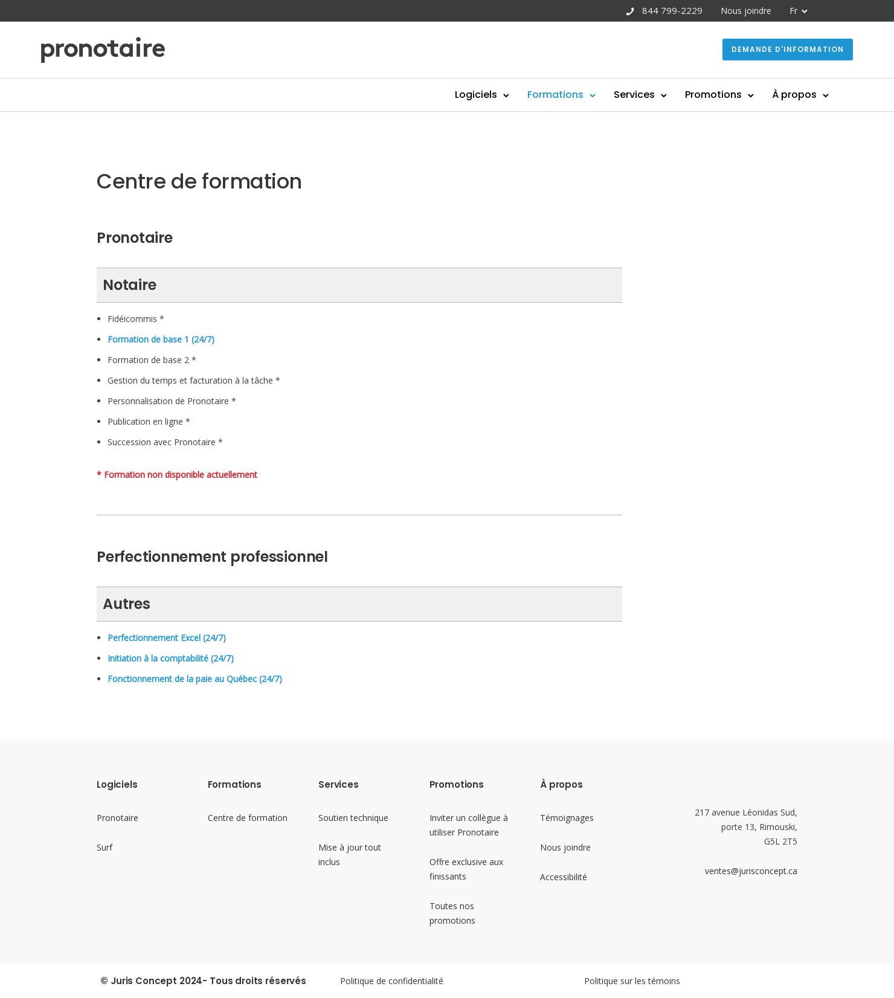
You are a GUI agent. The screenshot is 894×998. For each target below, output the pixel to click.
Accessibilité (563, 877)
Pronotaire (117, 817)
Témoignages (567, 817)
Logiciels (420, 94)
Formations (500, 94)
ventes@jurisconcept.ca (751, 871)
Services (578, 94)
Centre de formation (248, 817)
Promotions (657, 94)
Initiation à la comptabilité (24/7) (171, 658)
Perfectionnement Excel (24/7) (167, 637)
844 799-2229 (672, 10)
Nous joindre (746, 10)
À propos (738, 94)
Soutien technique (353, 817)
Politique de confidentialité (391, 981)
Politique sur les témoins (632, 981)
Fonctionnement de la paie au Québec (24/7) (195, 678)
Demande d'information (732, 49)
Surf (104, 847)
